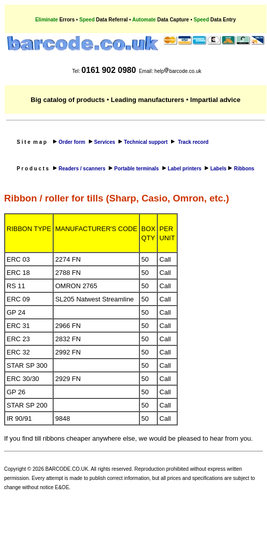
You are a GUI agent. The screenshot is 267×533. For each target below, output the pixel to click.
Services (105, 142)
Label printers (185, 168)
